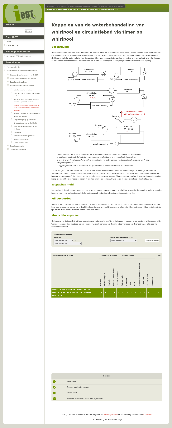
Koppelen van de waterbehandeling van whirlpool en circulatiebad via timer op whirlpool (27, 107)
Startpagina (51, 6)
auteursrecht (147, 415)
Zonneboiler (18, 132)
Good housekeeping (17, 146)
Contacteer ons (12, 45)
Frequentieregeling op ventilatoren (25, 120)
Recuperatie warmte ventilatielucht (25, 123)
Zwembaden (13, 62)
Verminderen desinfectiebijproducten (23, 78)
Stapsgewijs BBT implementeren (19, 56)
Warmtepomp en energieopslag (24, 136)
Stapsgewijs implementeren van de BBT (24, 75)
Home (9, 42)
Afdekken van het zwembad (23, 90)
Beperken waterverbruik (18, 82)
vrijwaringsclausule (111, 415)
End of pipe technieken (18, 149)
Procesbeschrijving (14, 67)
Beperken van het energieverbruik (22, 85)
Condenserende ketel (21, 142)
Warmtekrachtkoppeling (21, 139)
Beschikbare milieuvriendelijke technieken (22, 71)
